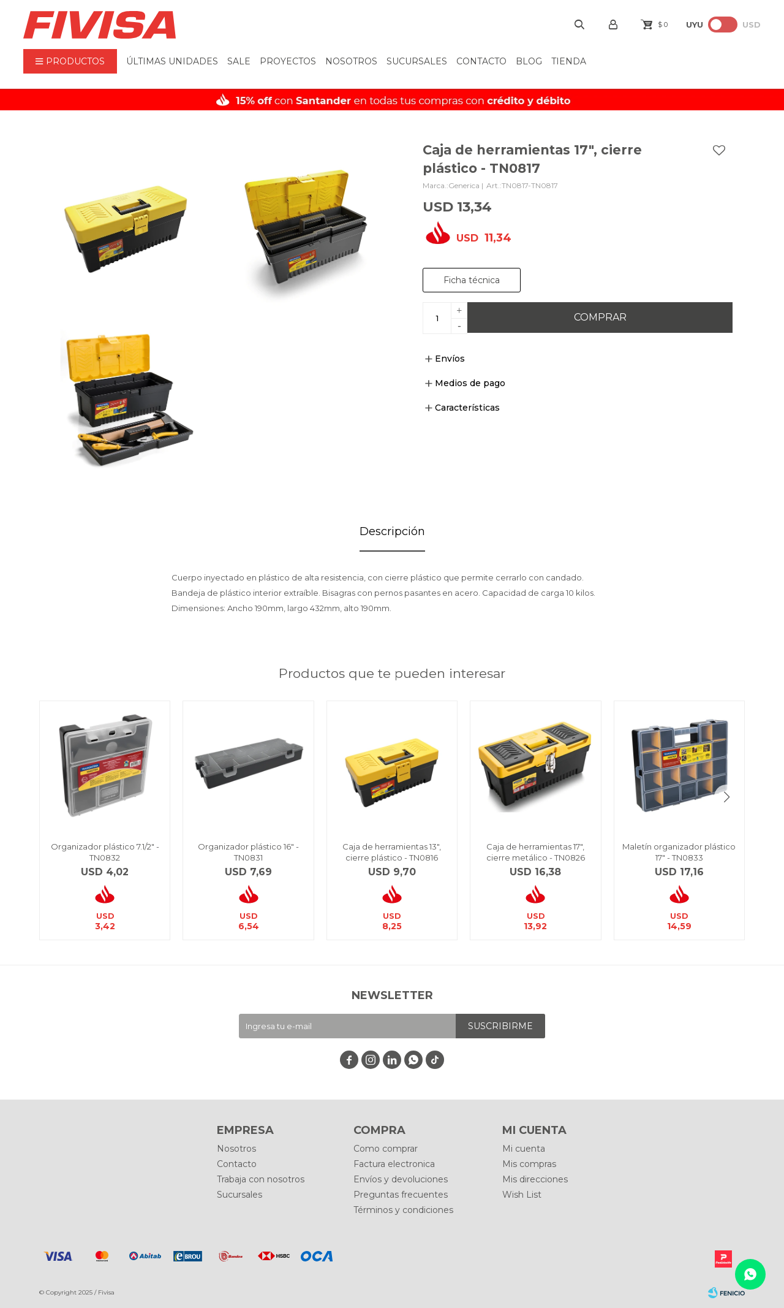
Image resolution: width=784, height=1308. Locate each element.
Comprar (600, 317)
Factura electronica (394, 1163)
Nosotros (351, 61)
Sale (239, 61)
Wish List (521, 1194)
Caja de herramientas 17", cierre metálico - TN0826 (535, 852)
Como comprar (385, 1148)
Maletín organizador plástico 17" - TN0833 (679, 852)
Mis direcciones (535, 1179)
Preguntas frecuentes (400, 1194)
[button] (726, 796)
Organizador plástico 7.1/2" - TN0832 (105, 852)
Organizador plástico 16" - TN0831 (248, 852)
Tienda (568, 61)
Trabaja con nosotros (260, 1179)
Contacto (481, 61)
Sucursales (416, 61)
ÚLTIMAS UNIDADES (172, 61)
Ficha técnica (471, 280)
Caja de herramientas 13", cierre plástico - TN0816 (391, 852)
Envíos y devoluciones (400, 1179)
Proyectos (288, 61)
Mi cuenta (523, 1148)
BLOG (529, 61)
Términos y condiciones (403, 1209)
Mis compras (529, 1163)
